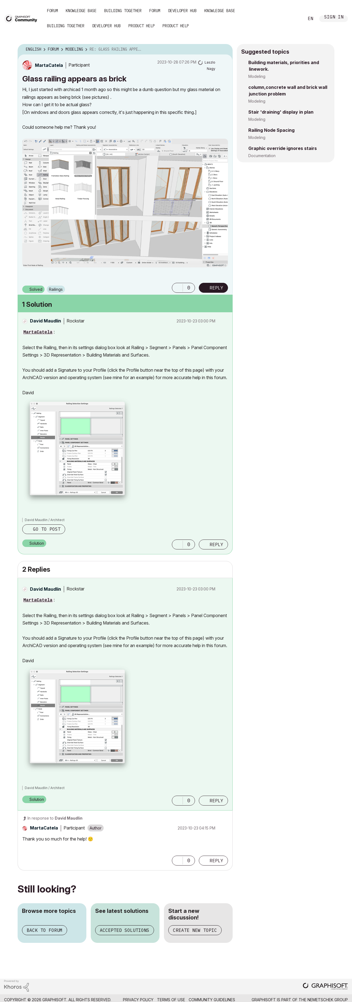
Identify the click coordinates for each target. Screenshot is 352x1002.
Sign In (333, 17)
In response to (55, 818)
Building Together (123, 10)
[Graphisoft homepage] (325, 986)
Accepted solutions (124, 930)
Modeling (256, 76)
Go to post (47, 529)
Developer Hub (182, 10)
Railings (56, 289)
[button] (125, 203)
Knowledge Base (81, 10)
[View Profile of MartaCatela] (49, 65)
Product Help (141, 25)
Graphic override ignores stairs (282, 148)
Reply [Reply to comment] (216, 544)
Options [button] (225, 49)
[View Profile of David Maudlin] (45, 321)
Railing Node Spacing (271, 130)
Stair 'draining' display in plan (281, 112)
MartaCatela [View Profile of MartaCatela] (38, 332)
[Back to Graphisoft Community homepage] (22, 18)
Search (294, 18)
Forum (52, 10)
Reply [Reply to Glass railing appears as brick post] (216, 288)
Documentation (262, 155)
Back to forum (44, 930)
